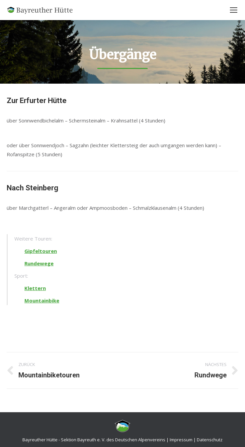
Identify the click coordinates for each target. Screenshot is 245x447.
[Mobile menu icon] (233, 10)
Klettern (35, 288)
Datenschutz (210, 440)
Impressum (181, 440)
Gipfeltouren (40, 251)
